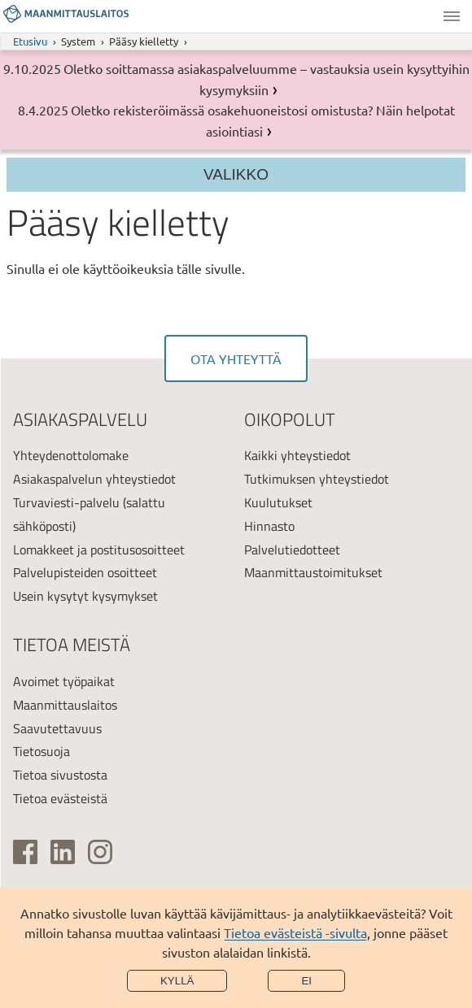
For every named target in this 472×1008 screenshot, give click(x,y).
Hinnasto (269, 526)
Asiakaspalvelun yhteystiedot (94, 479)
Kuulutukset (278, 502)
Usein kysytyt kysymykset (85, 596)
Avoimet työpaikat (64, 681)
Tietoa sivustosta (60, 774)
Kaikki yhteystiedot (297, 455)
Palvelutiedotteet (292, 549)
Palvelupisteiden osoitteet (85, 572)
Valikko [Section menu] (236, 174)
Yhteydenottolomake (71, 455)
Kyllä (177, 981)
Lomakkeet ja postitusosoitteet (99, 549)
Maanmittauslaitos (65, 705)
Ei (306, 981)
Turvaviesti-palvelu (66, 502)
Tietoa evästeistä (60, 798)
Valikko (451, 16)
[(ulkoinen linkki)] (25, 852)
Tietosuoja (41, 751)
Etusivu (30, 41)
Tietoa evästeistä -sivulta (295, 932)
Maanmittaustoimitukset (313, 572)
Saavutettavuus (57, 728)
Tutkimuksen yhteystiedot (316, 479)
